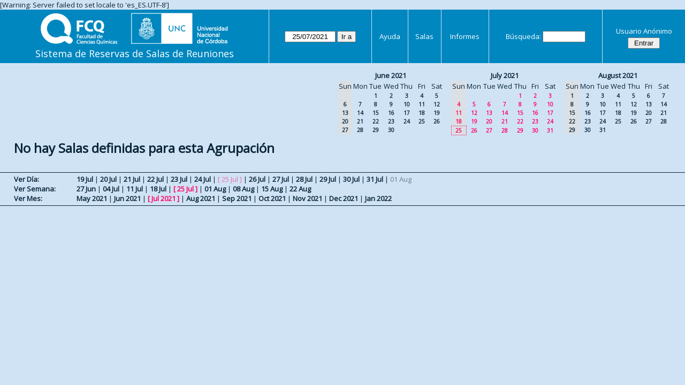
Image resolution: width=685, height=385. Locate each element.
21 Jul (132, 179)
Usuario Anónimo (644, 31)
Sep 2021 (237, 198)
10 (407, 104)
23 (391, 121)
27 (489, 130)
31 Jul (375, 179)
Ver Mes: (28, 198)
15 (375, 113)
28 (360, 130)
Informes (465, 36)
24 (407, 121)
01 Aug (215, 189)
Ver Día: (26, 179)
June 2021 (390, 75)
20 (489, 121)
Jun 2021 (127, 198)
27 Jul (280, 179)
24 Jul (202, 179)
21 (360, 121)
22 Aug (300, 189)
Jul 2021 (163, 198)
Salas (424, 36)
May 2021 (92, 198)
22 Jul (155, 179)
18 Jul (158, 189)
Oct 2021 (272, 198)
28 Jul (304, 179)
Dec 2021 (343, 198)
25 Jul (185, 189)
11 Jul (134, 189)
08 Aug (243, 189)
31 (550, 130)
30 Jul (351, 179)
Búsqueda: (523, 36)
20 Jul (108, 179)
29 (375, 130)
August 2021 (617, 75)
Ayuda (389, 36)
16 (391, 113)
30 (391, 130)
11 (421, 104)
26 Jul (257, 179)
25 (421, 121)
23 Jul (179, 179)
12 (436, 104)
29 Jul (327, 179)
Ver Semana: (35, 189)
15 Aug (272, 189)
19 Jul (85, 179)
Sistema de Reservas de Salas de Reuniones (134, 53)
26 (436, 121)
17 (407, 113)
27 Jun (86, 189)
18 (421, 113)
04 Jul (111, 189)
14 (360, 113)
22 (375, 121)
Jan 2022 (378, 198)
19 (436, 113)
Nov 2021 (307, 198)
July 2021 (505, 75)
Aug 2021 (200, 198)
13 (489, 113)
